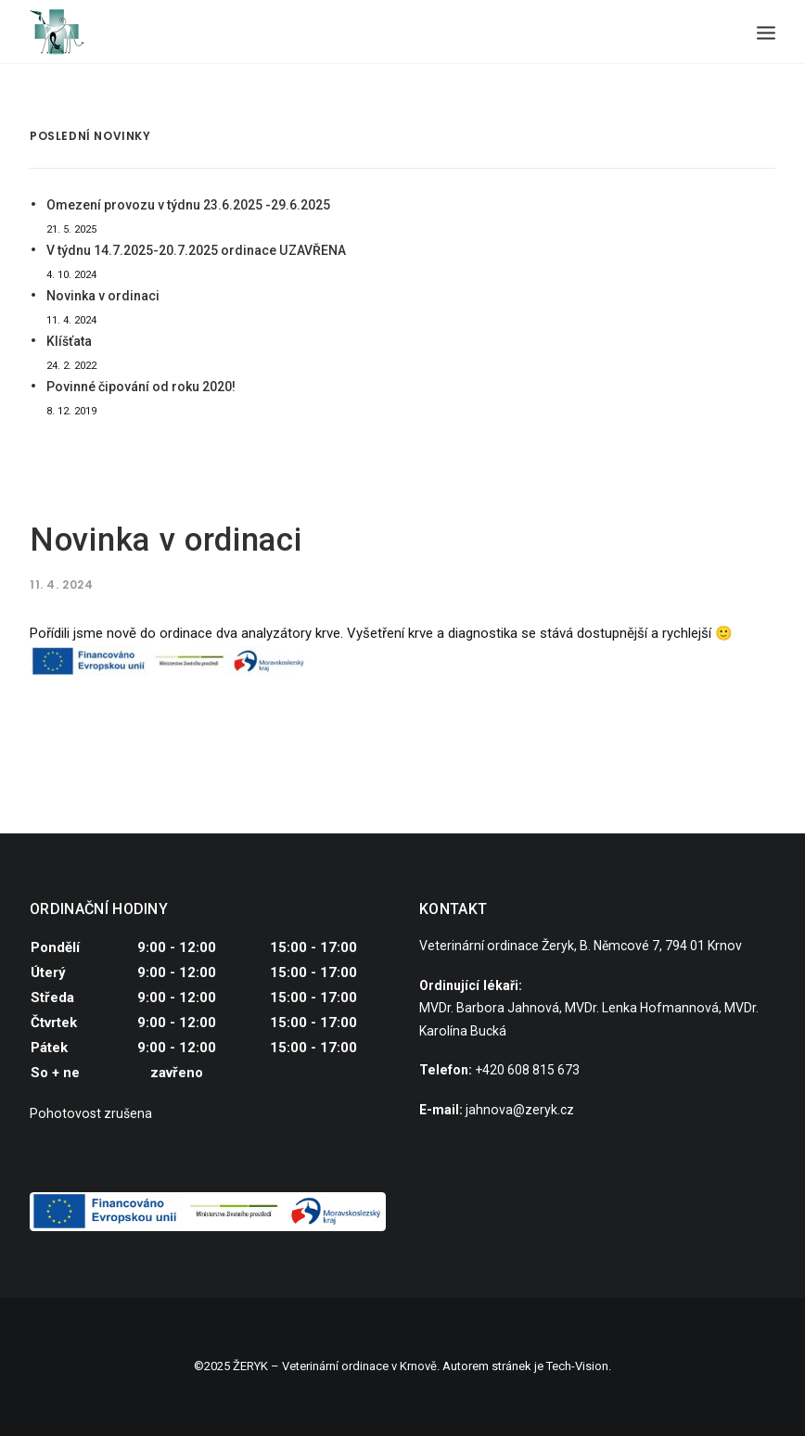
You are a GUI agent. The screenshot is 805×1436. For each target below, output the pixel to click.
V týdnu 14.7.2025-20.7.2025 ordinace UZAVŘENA (196, 250)
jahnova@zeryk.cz (520, 1109)
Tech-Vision (577, 1366)
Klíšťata (69, 341)
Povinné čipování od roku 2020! (141, 386)
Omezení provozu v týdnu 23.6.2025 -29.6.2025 (188, 204)
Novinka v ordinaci (103, 295)
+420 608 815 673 (527, 1069)
